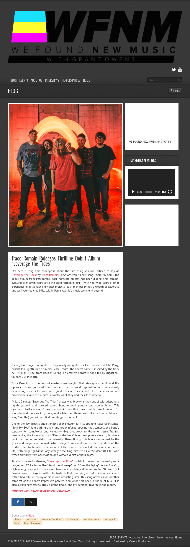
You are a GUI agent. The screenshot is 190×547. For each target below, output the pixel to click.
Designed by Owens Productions (133, 541)
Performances (71, 80)
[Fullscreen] (170, 192)
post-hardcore (91, 519)
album (17, 519)
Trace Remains (32, 523)
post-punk (109, 519)
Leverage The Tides (51, 519)
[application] (151, 182)
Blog (31, 515)
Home (86, 80)
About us (36, 80)
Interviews (52, 80)
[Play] (133, 192)
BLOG (13, 80)
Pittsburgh (72, 519)
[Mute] (164, 192)
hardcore (31, 519)
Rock (16, 523)
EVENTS (23, 80)
